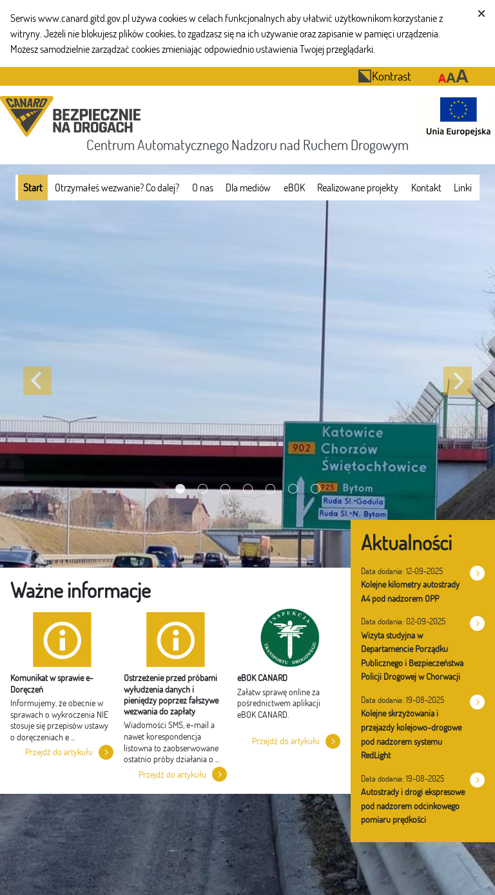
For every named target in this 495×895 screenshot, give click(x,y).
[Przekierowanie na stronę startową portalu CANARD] (73, 116)
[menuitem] (33, 187)
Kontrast (384, 76)
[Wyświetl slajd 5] (270, 488)
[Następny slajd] (458, 381)
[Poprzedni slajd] (37, 381)
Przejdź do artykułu (59, 752)
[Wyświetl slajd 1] (180, 488)
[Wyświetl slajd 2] (202, 488)
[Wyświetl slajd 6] (293, 488)
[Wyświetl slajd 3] (225, 488)
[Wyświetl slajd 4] (247, 488)
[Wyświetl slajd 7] (315, 488)
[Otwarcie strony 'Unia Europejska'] (455, 116)
